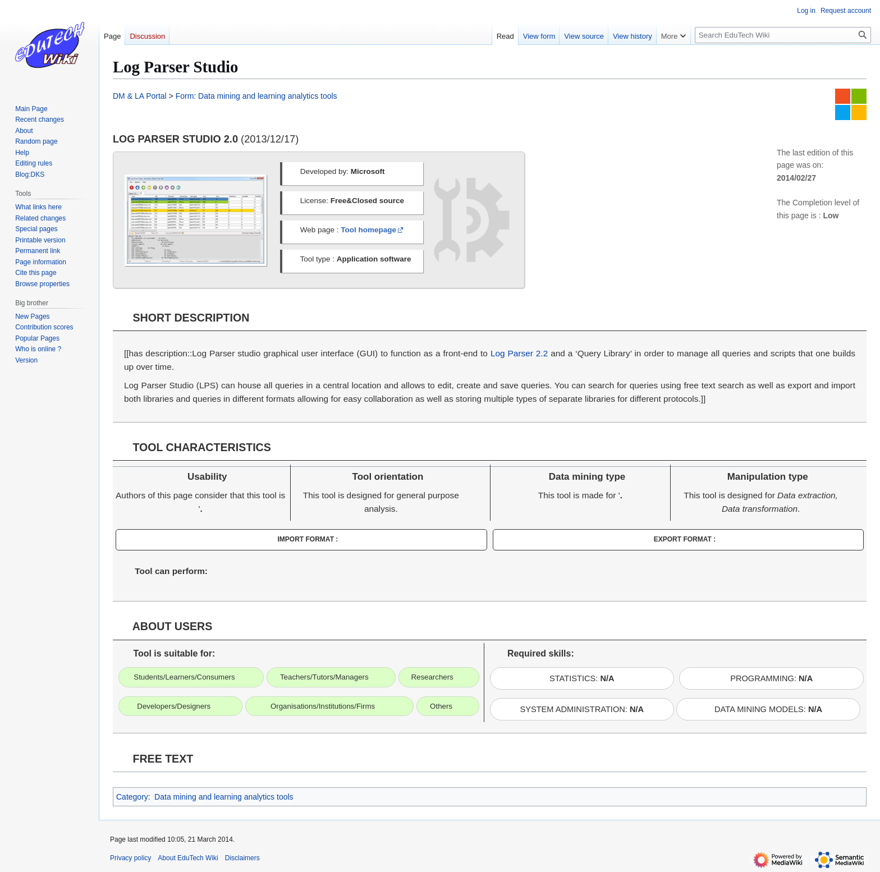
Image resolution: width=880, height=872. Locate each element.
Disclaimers (242, 858)
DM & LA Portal (140, 95)
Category (132, 796)
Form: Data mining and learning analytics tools (256, 95)
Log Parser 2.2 (519, 353)
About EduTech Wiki (188, 858)
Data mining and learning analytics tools (223, 796)
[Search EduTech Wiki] (783, 35)
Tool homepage (368, 230)
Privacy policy (130, 858)
